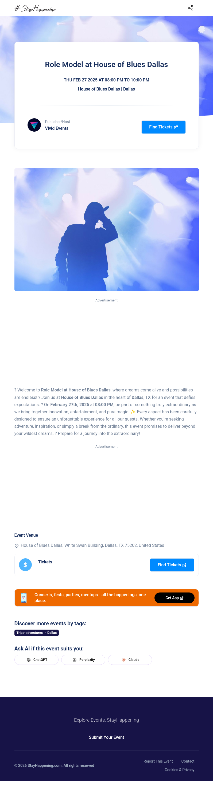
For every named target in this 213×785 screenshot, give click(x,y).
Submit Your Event (106, 737)
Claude (130, 660)
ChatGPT (36, 660)
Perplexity (83, 660)
